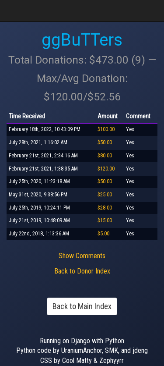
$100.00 (106, 129)
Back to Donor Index (82, 271)
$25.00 (105, 195)
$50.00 (105, 142)
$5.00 (103, 234)
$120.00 (106, 169)
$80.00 (105, 156)
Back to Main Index (82, 306)
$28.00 (105, 208)
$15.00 (105, 220)
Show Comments (82, 256)
